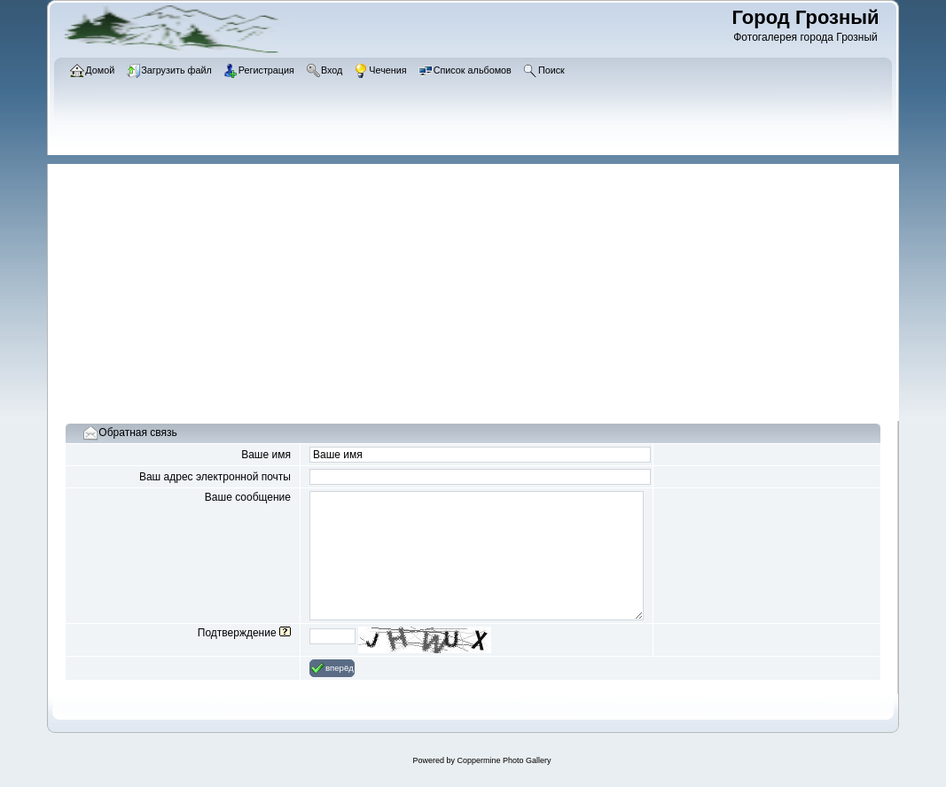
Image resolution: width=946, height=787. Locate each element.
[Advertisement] (482, 288)
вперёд (332, 668)
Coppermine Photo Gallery (504, 760)
